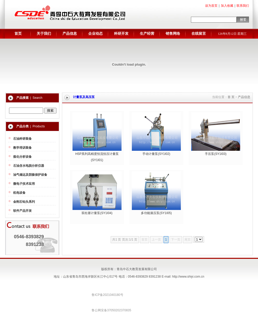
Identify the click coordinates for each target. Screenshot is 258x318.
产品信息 (244, 97)
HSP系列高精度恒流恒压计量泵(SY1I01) (97, 155)
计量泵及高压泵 (84, 97)
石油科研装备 (22, 138)
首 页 (231, 97)
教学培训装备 (22, 147)
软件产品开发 (22, 211)
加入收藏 (227, 5)
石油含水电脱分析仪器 (28, 165)
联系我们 (243, 5)
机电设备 (19, 193)
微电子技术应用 (24, 184)
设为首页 (211, 5)
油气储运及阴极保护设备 (30, 174)
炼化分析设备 (22, 156)
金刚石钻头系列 (24, 202)
